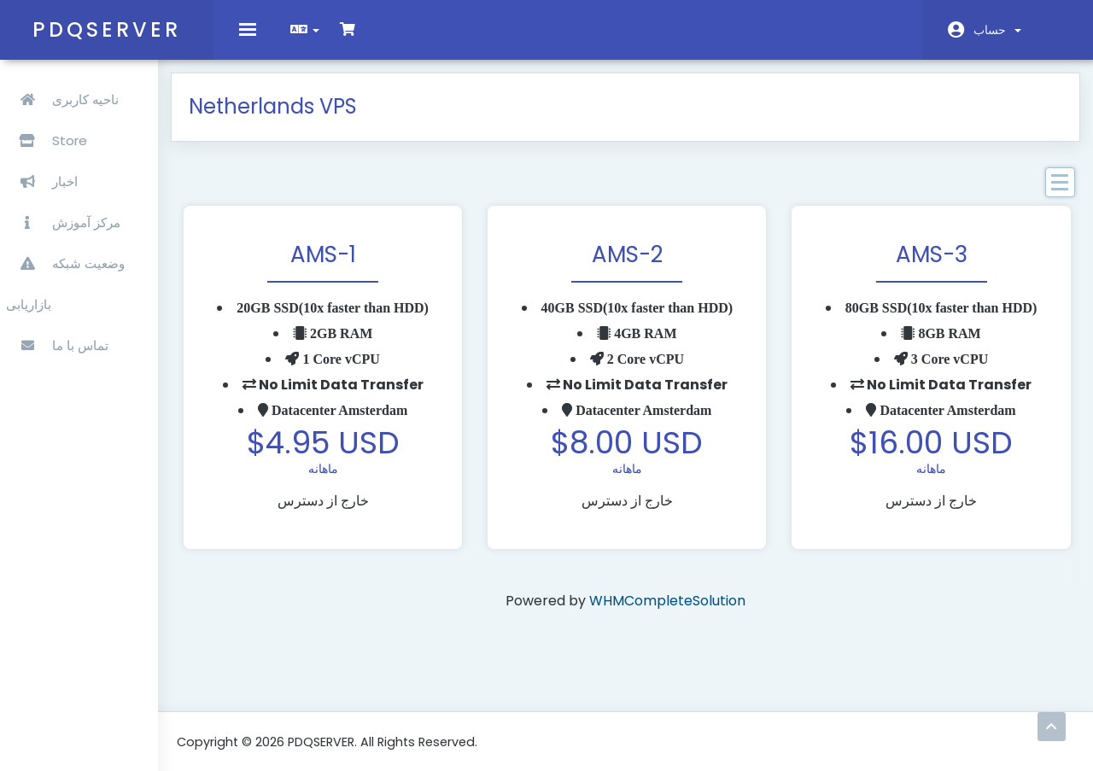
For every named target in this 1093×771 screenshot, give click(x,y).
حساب (997, 29)
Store (102, 129)
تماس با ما (60, 334)
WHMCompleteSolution (695, 614)
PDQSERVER (106, 29)
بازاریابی (31, 293)
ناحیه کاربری (65, 88)
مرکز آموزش (66, 211)
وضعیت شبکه (68, 252)
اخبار (44, 170)
